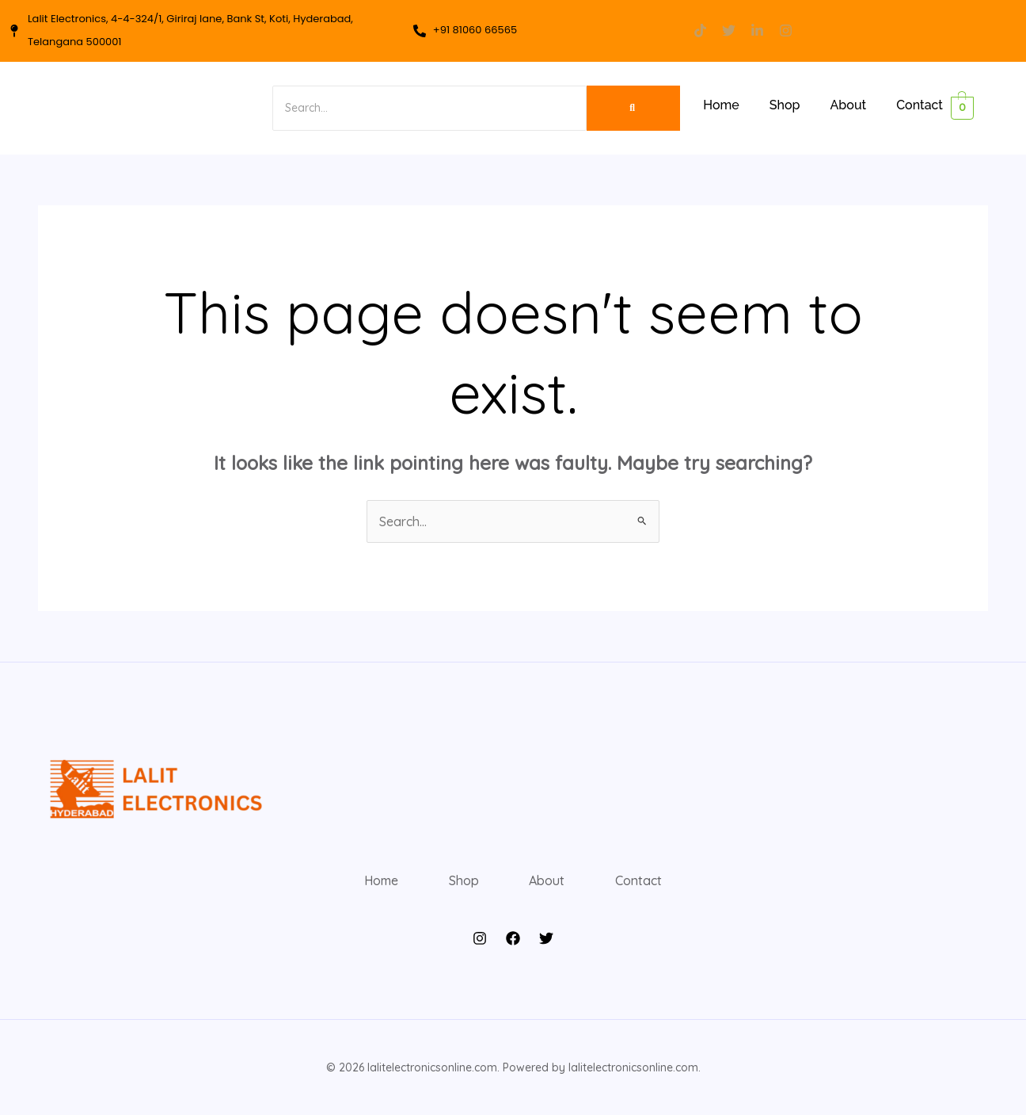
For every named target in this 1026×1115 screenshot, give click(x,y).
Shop (785, 105)
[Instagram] (480, 938)
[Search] (426, 108)
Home (721, 105)
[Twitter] (546, 938)
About (848, 105)
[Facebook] (513, 938)
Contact (919, 105)
